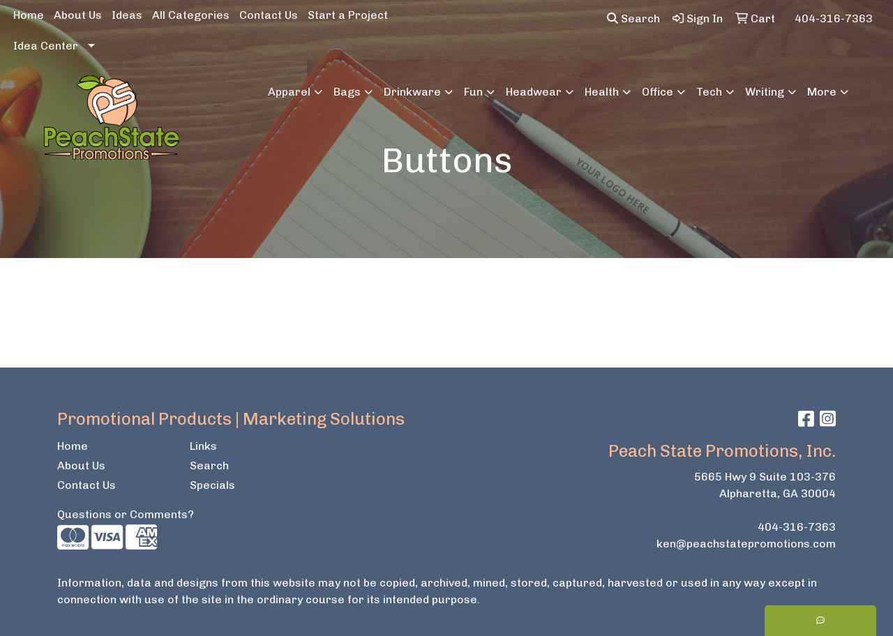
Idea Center (45, 45)
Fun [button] (473, 91)
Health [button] (602, 91)
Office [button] (657, 91)
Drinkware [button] (412, 91)
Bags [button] (347, 91)
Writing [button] (764, 91)
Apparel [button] (289, 91)
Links (203, 446)
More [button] (821, 91)
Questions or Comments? (125, 514)
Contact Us (268, 15)
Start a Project (348, 15)
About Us (78, 15)
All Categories (191, 15)
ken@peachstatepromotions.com (746, 543)
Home (28, 15)
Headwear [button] (534, 91)
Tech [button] (709, 91)
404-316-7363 (797, 526)
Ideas (127, 15)
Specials (212, 485)
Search (633, 18)
